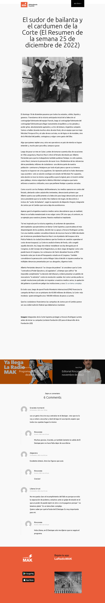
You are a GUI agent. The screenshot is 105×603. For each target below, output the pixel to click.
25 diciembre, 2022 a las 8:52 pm (38, 455)
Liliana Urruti (35, 489)
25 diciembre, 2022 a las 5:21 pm (38, 491)
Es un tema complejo (74, 283)
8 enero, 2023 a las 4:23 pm (41, 434)
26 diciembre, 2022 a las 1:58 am (38, 410)
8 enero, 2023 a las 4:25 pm (41, 524)
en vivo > (77, 3)
